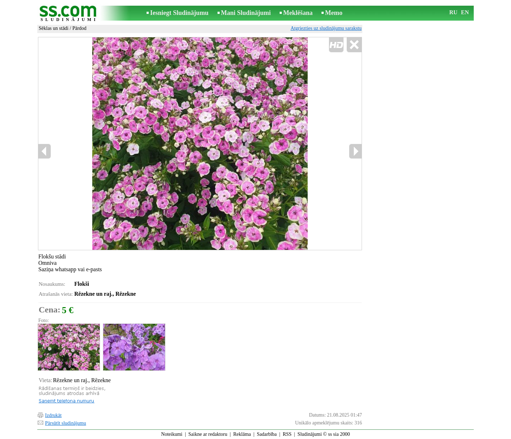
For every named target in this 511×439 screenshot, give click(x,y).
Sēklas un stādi (53, 28)
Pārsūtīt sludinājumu (65, 423)
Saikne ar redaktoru (207, 434)
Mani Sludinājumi (246, 12)
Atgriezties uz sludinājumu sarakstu (326, 28)
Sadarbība (267, 434)
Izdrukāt (53, 415)
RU (453, 12)
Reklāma (242, 434)
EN (465, 12)
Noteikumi (171, 434)
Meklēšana (298, 12)
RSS (287, 434)
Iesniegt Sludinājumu (179, 12)
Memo (333, 12)
